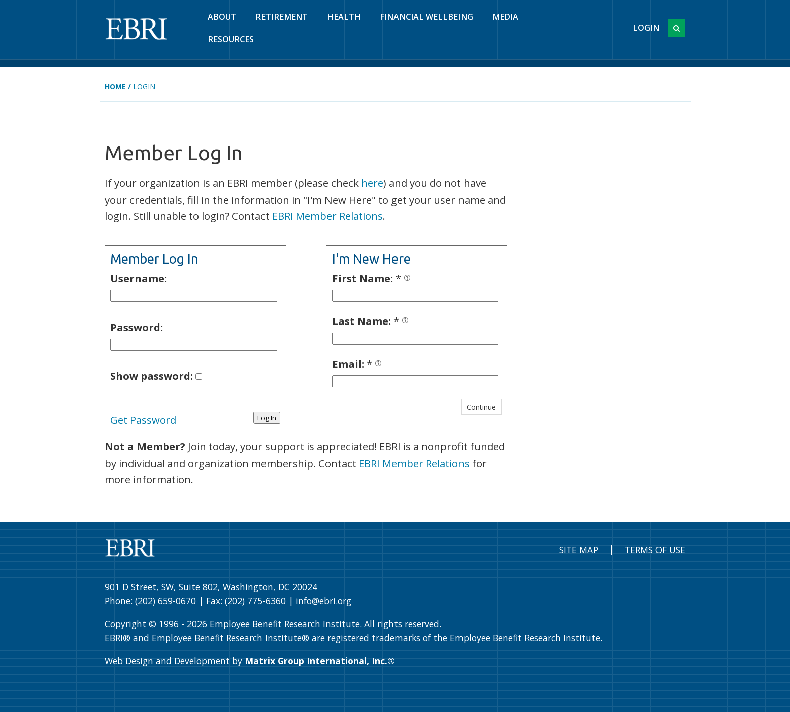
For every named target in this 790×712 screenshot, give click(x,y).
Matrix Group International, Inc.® (320, 661)
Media (505, 16)
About (222, 16)
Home (115, 86)
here (372, 183)
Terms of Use (655, 550)
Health (344, 16)
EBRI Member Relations (327, 216)
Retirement (281, 16)
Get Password (143, 420)
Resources (231, 39)
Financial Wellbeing (426, 16)
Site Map (578, 550)
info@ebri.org (323, 601)
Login (646, 27)
